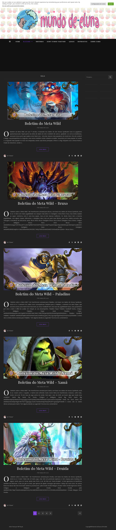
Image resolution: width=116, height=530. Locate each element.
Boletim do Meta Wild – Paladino (42, 293)
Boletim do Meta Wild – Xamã (43, 382)
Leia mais (42, 149)
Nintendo (40, 41)
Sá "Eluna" (10, 156)
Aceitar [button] (111, 4)
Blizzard (26, 41)
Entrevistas (82, 41)
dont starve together (56, 41)
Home (18, 41)
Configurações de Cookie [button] (98, 4)
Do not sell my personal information (13, 6)
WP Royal (20, 526)
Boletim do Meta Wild (43, 123)
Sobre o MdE (96, 41)
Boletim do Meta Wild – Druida (43, 468)
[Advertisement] (58, 58)
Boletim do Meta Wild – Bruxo (43, 203)
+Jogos (71, 41)
